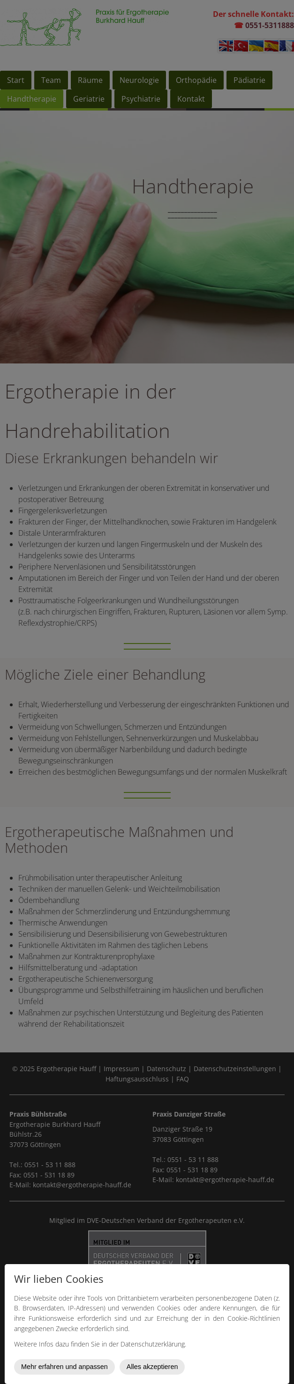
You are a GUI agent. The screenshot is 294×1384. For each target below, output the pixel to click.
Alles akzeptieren (152, 1366)
